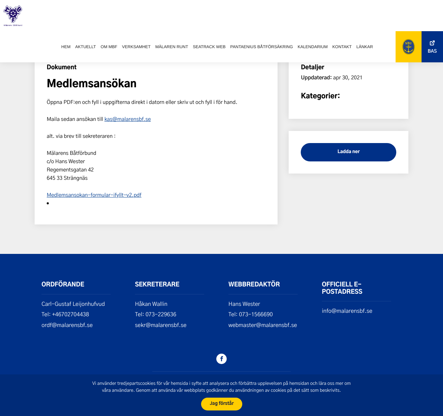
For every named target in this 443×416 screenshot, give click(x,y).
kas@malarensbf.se (128, 119)
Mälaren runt (171, 46)
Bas (432, 51)
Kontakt (342, 46)
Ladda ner (348, 152)
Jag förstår (222, 403)
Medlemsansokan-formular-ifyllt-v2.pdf (94, 194)
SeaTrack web (209, 46)
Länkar (364, 46)
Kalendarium (313, 46)
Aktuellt (85, 46)
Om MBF (109, 46)
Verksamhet (136, 46)
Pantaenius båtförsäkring (261, 46)
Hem (66, 46)
